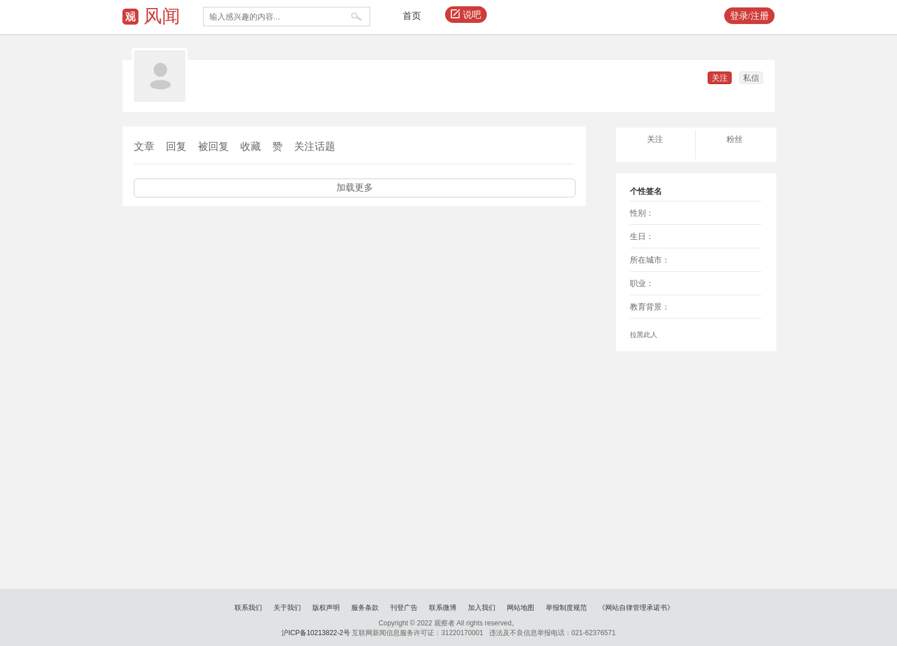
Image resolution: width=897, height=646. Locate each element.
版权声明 (326, 608)
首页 (412, 16)
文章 (144, 146)
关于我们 (287, 608)
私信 (751, 77)
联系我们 (248, 608)
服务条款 (365, 608)
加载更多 (354, 187)
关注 (720, 77)
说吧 (466, 15)
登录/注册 (749, 16)
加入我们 (481, 608)
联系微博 (443, 608)
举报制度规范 (566, 608)
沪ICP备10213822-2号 (315, 633)
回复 (176, 146)
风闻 (162, 16)
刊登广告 (404, 608)
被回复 (213, 146)
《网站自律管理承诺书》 (636, 608)
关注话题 (314, 146)
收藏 (250, 146)
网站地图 (520, 608)
